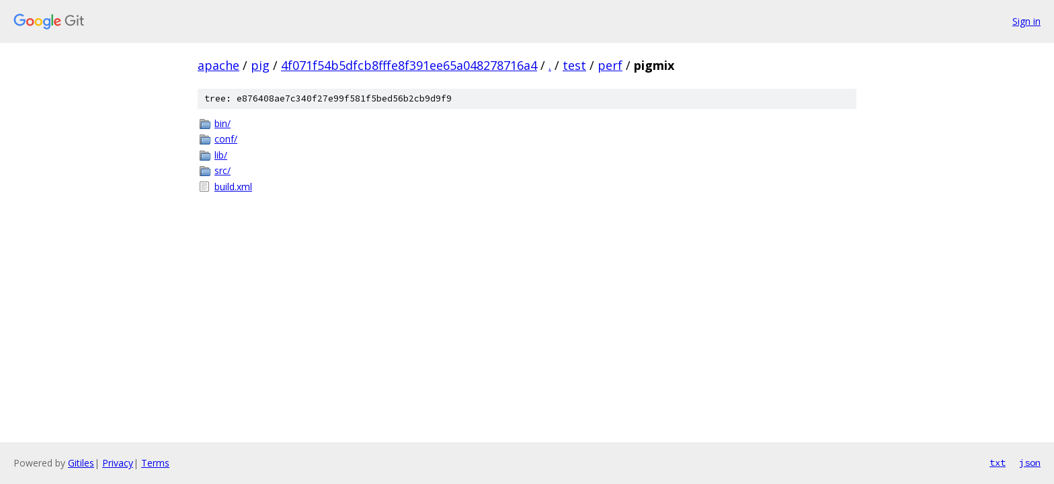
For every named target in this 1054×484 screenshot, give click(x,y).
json (1030, 462)
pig (260, 65)
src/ (222, 170)
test (574, 65)
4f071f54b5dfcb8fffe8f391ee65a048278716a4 (409, 65)
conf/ (225, 138)
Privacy (117, 462)
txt (997, 462)
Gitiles (81, 462)
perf (610, 65)
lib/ (220, 155)
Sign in (1026, 21)
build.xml (233, 186)
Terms (155, 462)
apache (218, 65)
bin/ (222, 123)
